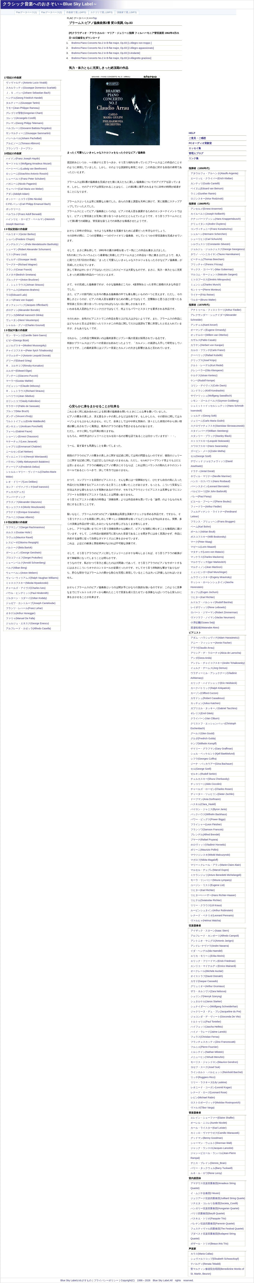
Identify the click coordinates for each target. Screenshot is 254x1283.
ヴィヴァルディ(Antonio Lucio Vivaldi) (26, 82)
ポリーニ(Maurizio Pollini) (204, 849)
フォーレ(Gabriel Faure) (19, 431)
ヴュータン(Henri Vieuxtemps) (22, 320)
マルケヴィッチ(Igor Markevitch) (208, 562)
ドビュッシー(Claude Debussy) (23, 385)
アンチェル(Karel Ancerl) (204, 324)
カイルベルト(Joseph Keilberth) (208, 213)
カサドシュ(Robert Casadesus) (208, 698)
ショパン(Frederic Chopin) (20, 239)
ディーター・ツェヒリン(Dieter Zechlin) (212, 794)
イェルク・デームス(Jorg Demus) (209, 668)
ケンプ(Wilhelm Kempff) (204, 743)
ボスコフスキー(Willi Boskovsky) (208, 536)
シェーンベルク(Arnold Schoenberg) (26, 562)
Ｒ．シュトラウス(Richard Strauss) (25, 391)
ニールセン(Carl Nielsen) (19, 451)
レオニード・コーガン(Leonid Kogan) (211, 1087)
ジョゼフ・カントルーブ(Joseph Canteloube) (31, 603)
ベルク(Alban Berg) (16, 567)
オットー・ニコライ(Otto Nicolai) (24, 199)
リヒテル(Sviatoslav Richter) (206, 900)
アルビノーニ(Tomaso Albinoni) (23, 143)
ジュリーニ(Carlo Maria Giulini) (207, 420)
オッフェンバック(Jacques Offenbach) (27, 305)
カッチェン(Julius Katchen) (205, 703)
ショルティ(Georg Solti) (204, 415)
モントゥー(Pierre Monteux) (206, 289)
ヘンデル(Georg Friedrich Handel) (24, 97)
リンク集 (193, 158)
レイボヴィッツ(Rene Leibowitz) (208, 607)
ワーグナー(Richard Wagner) (21, 264)
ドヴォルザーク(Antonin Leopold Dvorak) (28, 355)
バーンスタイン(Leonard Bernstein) (210, 486)
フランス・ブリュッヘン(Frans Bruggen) (213, 521)
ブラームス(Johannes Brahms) (22, 289)
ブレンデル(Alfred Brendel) (205, 834)
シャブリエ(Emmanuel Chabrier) (24, 446)
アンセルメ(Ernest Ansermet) (207, 208)
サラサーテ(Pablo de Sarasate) (23, 406)
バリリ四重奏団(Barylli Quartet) (208, 1213)
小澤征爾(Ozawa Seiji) (203, 622)
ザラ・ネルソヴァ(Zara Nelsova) (208, 991)
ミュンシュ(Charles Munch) (206, 284)
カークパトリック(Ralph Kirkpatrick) (210, 688)
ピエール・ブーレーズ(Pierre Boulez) (211, 501)
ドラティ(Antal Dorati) (203, 471)
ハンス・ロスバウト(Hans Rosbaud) (210, 481)
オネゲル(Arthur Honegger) (20, 613)
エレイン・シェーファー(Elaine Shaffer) (212, 1117)
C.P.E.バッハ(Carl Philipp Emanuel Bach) (28, 204)
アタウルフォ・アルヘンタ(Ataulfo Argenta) (214, 173)
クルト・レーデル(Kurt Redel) (207, 365)
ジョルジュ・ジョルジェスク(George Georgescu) (218, 249)
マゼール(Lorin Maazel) (203, 546)
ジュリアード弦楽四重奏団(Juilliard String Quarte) (218, 1198)
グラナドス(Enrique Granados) (23, 512)
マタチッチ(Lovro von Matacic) (207, 551)
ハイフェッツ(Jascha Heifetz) (207, 1026)
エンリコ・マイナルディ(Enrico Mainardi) (213, 966)
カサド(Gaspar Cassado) (204, 981)
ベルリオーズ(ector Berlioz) (21, 234)
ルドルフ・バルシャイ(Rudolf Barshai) (212, 602)
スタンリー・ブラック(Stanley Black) (211, 436)
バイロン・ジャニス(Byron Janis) (209, 809)
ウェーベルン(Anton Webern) (22, 572)
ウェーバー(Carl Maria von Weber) (24, 188)
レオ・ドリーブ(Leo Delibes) (22, 481)
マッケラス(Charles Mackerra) (207, 557)
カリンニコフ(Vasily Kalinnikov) (23, 401)
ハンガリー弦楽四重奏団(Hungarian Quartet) (215, 1208)
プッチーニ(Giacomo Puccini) (22, 375)
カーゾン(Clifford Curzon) (204, 693)
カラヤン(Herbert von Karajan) (207, 345)
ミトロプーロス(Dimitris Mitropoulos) (211, 279)
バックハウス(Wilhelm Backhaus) (209, 814)
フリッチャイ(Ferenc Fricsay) (207, 264)
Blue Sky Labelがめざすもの (75, 1280)
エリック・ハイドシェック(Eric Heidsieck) (214, 683)
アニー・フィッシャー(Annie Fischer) (211, 642)
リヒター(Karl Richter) (203, 597)
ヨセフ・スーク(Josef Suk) (205, 1067)
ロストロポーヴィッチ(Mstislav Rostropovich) (215, 1102)
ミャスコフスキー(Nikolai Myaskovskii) (27, 583)
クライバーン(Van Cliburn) (205, 718)
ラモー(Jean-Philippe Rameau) (23, 108)
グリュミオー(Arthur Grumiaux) (208, 986)
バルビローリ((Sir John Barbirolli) (209, 491)
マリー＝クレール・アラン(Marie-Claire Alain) (216, 864)
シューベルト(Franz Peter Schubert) (25, 178)
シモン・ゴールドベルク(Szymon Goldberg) (215, 400)
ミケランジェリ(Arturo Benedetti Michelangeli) (216, 875)
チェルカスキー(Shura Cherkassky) (210, 779)
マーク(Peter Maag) (201, 541)
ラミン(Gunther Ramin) (203, 193)
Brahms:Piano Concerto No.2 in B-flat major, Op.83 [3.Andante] (106, 53)
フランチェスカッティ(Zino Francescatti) (213, 1041)
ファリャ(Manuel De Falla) (20, 618)
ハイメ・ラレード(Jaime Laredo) (209, 1031)
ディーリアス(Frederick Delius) (23, 466)
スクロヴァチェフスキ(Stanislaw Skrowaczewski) (218, 425)
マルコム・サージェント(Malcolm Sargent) (214, 274)
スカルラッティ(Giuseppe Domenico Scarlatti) (31, 87)
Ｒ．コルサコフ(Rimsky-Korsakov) (25, 365)
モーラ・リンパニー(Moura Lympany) (211, 880)
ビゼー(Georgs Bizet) (17, 340)
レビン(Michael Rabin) (203, 1097)
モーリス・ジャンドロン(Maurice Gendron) (214, 1062)
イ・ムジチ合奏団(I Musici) (205, 1193)
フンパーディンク (15, 497)
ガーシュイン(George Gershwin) (23, 552)
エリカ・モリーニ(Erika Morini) (208, 955)
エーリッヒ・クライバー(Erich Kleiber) (212, 178)
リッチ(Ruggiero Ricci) (203, 1077)
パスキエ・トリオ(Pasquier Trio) (208, 1218)
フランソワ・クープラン (19, 148)
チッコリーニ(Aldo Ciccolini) (206, 784)
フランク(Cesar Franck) (19, 269)
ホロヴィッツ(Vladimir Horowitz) (208, 844)
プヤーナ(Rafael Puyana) (204, 839)
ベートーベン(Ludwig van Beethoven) (26, 168)
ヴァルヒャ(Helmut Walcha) (206, 920)
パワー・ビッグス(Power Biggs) (208, 819)
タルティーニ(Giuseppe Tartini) (23, 102)
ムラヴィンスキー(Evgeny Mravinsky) (211, 577)
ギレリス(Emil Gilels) (202, 713)
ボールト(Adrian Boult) (203, 531)
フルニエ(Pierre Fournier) (204, 1047)
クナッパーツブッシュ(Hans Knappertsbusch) (216, 218)
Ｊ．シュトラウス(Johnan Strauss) (25, 284)
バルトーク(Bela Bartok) (19, 547)
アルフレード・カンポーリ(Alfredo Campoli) (215, 935)
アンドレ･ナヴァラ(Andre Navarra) (210, 945)
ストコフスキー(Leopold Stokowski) (210, 441)
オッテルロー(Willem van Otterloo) (209, 335)
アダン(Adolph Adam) (18, 194)
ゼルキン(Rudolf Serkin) (204, 773)
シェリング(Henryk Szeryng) (206, 996)
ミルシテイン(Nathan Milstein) (207, 1052)
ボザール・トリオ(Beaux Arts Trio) (209, 1243)
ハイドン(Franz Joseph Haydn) (23, 158)
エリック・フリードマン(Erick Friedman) (213, 961)
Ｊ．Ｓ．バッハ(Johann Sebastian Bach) (28, 92)
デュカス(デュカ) (15, 491)
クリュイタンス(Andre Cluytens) (208, 223)
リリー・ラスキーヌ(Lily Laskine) (209, 1082)
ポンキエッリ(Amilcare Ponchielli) (24, 426)
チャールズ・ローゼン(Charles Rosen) (212, 789)
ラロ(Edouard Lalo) (16, 294)
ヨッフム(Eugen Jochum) (204, 592)
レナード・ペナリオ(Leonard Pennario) (212, 915)
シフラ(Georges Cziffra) (204, 758)
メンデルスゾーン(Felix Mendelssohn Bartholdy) (32, 244)
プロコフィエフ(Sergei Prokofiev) (24, 557)
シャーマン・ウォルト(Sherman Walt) (211, 1143)
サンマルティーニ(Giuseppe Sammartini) (28, 133)
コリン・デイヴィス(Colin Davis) (209, 385)
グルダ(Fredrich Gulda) (203, 738)
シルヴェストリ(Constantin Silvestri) (210, 244)
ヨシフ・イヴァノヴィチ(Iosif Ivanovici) (27, 486)
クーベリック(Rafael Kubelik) (207, 355)
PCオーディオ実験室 (200, 143)
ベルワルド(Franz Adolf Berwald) (24, 214)
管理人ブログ (196, 153)
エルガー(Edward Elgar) (19, 370)
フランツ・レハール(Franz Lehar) (24, 608)
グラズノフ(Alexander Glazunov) (24, 502)
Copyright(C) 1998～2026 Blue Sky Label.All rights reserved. (157, 1280)
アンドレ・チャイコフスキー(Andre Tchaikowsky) (218, 663)
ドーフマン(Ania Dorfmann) (206, 799)
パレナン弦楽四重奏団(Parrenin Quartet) (213, 1223)
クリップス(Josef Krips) (204, 360)
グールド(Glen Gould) (202, 733)
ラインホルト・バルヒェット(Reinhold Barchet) (217, 1072)
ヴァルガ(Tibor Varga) (203, 1107)
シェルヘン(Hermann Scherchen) (209, 234)
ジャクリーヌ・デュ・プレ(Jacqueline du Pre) (216, 1011)
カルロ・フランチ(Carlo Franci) (208, 350)
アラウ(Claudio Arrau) (202, 647)
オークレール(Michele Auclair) (207, 971)
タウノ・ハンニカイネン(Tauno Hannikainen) (215, 254)
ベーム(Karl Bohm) (201, 526)
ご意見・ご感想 (197, 138)
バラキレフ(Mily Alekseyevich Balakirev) (28, 461)
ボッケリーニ (13, 209)
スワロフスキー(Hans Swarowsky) (209, 446)
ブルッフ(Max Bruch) (17, 411)
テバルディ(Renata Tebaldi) (206, 1263)
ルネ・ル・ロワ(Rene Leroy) (206, 1173)
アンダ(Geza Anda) (201, 657)
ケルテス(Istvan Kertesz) (204, 375)
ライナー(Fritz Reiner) (203, 294)
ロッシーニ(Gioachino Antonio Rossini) (27, 173)
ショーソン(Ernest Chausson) (22, 436)
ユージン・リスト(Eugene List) (208, 885)
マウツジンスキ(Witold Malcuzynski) (210, 854)
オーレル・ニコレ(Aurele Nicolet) (209, 1122)
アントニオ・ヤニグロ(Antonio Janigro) (212, 940)
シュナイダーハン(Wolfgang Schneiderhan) (214, 1006)
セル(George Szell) (201, 456)
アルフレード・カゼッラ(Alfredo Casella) (28, 628)
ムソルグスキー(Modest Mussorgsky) (26, 345)
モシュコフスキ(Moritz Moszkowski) (25, 507)
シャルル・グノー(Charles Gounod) (25, 325)
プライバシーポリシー (106, 1280)
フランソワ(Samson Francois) (207, 829)
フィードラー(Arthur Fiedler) (206, 506)
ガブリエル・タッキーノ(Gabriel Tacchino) (214, 708)
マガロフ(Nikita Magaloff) (204, 859)
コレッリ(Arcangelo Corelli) (21, 118)
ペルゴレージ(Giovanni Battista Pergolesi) (28, 128)
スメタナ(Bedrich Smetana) (21, 274)
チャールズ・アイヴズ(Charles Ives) (26, 588)
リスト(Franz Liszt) (16, 254)
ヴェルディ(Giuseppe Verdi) (21, 259)
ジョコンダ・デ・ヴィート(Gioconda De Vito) (216, 1016)
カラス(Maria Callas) (202, 1253)
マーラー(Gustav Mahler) (19, 380)
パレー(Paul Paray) (201, 496)
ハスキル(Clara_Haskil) (203, 804)
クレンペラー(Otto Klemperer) (207, 370)
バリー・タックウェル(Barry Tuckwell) (212, 1168)
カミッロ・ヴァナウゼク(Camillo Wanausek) (215, 1132)
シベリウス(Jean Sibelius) (20, 396)
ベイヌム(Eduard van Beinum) (207, 188)
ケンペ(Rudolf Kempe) (203, 380)
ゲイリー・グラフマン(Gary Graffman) (212, 748)
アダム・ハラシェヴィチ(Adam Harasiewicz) (215, 637)
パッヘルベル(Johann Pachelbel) (24, 138)
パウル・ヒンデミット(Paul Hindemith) (27, 593)
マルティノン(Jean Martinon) (206, 567)
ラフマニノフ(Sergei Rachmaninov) (25, 527)
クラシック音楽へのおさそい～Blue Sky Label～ (50, 4)
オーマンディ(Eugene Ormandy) (208, 330)
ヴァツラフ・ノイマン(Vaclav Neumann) (213, 617)
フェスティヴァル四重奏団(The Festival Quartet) (217, 1228)
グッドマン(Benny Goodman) (207, 1138)
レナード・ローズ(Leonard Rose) (209, 1092)
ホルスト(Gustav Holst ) (19, 532)
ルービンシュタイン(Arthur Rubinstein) (212, 910)
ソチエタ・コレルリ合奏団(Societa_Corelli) (214, 1203)
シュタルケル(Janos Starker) (206, 1001)
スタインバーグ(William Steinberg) (209, 430)
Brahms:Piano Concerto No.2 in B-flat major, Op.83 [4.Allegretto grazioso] (111, 58)
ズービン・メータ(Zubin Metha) (208, 451)
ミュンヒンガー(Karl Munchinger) (209, 572)
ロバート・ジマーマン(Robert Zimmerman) (214, 612)
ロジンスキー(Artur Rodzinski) (207, 198)
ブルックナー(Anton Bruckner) (22, 279)
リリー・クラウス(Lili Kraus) (206, 905)
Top (95, 18)
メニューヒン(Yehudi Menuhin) (207, 1057)
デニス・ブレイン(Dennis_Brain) (208, 1163)
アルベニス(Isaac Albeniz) (20, 517)
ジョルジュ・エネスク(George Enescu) (27, 623)
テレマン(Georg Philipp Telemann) (24, 123)
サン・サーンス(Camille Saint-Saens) (26, 335)
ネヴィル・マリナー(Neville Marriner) (211, 476)
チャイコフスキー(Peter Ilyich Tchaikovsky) (29, 350)
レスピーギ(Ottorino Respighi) (22, 542)
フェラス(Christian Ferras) (205, 1036)
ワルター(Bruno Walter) (203, 299)
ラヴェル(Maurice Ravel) (19, 537)
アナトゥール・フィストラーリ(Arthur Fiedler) (216, 309)
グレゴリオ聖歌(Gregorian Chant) (24, 113)
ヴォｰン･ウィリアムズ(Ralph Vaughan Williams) (32, 577)
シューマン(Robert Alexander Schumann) (28, 249)
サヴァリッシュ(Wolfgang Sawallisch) (211, 395)
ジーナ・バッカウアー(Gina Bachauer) (212, 763)
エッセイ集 (195, 148)
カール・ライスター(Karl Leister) (209, 1127)
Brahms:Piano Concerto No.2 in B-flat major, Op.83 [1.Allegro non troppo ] (112, 42)
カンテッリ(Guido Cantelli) (205, 183)
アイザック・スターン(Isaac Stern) (210, 930)
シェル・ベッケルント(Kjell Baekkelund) (213, 753)
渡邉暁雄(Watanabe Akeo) (205, 627)
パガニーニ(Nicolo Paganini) (21, 183)
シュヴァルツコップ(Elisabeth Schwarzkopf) (215, 1258)
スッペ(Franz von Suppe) (20, 300)
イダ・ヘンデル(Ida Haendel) (207, 950)
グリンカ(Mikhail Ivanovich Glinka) (25, 315)
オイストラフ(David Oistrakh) (207, 976)
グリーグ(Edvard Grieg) (19, 360)
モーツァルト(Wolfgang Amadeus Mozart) (28, 163)
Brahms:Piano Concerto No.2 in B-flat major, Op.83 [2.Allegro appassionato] (113, 48)
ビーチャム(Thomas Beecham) (207, 259)
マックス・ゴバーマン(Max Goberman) (212, 269)
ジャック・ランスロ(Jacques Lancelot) (212, 1148)
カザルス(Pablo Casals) (203, 340)
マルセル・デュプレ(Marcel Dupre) (210, 870)
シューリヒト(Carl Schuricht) (206, 239)
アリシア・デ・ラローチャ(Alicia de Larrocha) (216, 652)
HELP (192, 133)
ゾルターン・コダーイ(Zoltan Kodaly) (26, 598)
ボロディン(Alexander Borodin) (23, 310)
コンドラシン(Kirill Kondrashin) (207, 390)
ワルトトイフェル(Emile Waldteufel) (25, 421)
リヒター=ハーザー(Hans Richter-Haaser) (213, 895)
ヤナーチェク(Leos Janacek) (21, 441)
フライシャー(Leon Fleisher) (206, 824)
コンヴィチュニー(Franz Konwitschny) (212, 229)
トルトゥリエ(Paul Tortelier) (206, 1021)
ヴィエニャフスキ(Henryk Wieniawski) (27, 456)
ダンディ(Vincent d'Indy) (19, 416)
